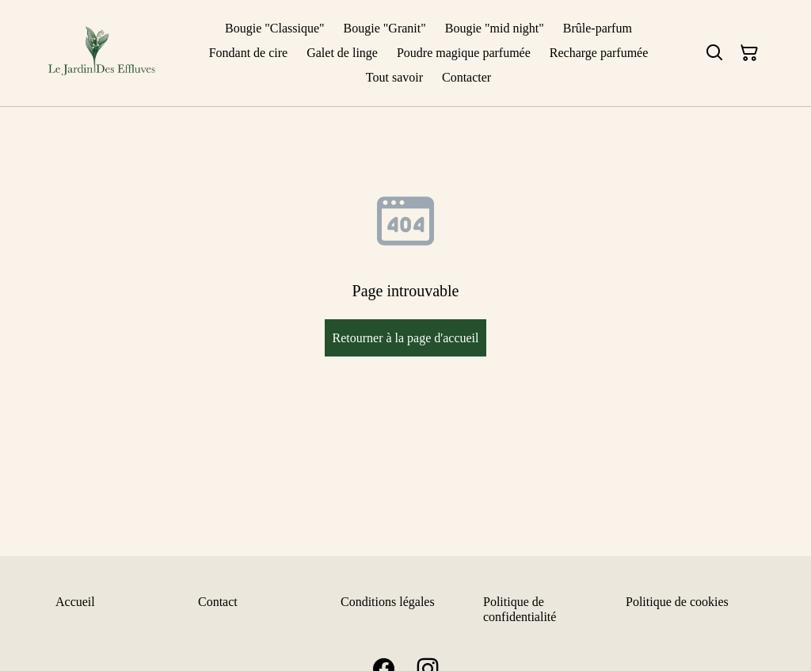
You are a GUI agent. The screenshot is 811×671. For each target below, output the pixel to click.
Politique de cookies (677, 601)
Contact (218, 601)
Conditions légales (388, 601)
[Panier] (749, 53)
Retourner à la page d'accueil (405, 338)
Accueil (75, 601)
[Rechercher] (714, 53)
